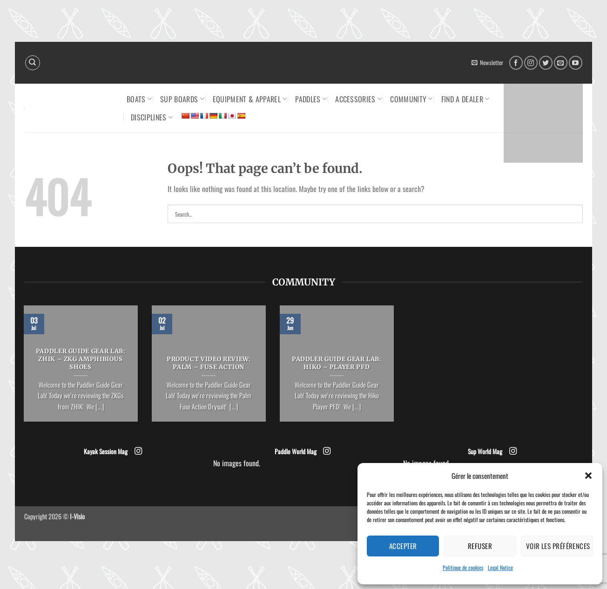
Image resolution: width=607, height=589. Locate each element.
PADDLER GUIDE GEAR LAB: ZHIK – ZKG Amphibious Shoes (81, 359)
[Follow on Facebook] (516, 62)
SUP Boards (182, 99)
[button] (588, 475)
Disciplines (152, 117)
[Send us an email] (560, 62)
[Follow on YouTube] (575, 62)
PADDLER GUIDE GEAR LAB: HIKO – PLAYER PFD (337, 363)
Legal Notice (500, 567)
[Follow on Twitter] (546, 62)
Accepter (403, 546)
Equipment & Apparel (250, 99)
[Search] (32, 62)
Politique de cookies (463, 567)
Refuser (480, 546)
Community (411, 99)
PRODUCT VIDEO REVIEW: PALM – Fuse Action (209, 363)
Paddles (311, 99)
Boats (139, 99)
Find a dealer (465, 99)
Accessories (358, 99)
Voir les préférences (558, 546)
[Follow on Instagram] (531, 62)
